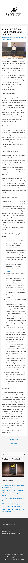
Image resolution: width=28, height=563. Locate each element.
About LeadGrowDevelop (8, 524)
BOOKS (3, 526)
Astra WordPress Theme (17, 559)
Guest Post (18, 37)
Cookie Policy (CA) (6, 529)
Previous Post (14, 439)
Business (4, 37)
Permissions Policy (6, 531)
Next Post (14, 443)
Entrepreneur (11, 37)
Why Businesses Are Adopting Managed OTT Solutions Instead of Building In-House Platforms (13, 493)
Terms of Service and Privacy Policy (10, 533)
